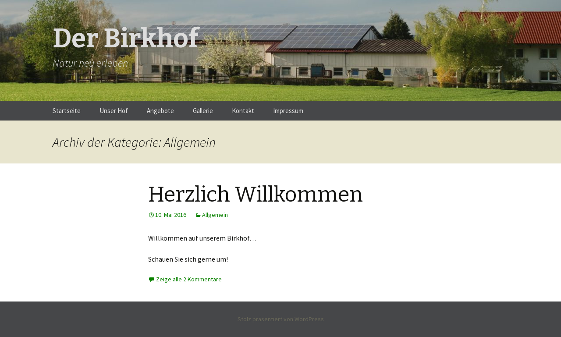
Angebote (160, 110)
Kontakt (243, 110)
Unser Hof (113, 110)
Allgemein (215, 215)
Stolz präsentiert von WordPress (281, 319)
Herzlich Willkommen (255, 194)
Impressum (288, 110)
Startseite (67, 110)
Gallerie (203, 110)
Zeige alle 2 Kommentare (189, 279)
